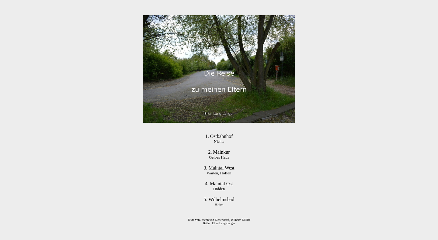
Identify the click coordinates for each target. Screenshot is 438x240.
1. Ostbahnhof (219, 136)
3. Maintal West (218, 167)
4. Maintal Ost (219, 183)
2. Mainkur (219, 152)
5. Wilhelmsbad (219, 199)
